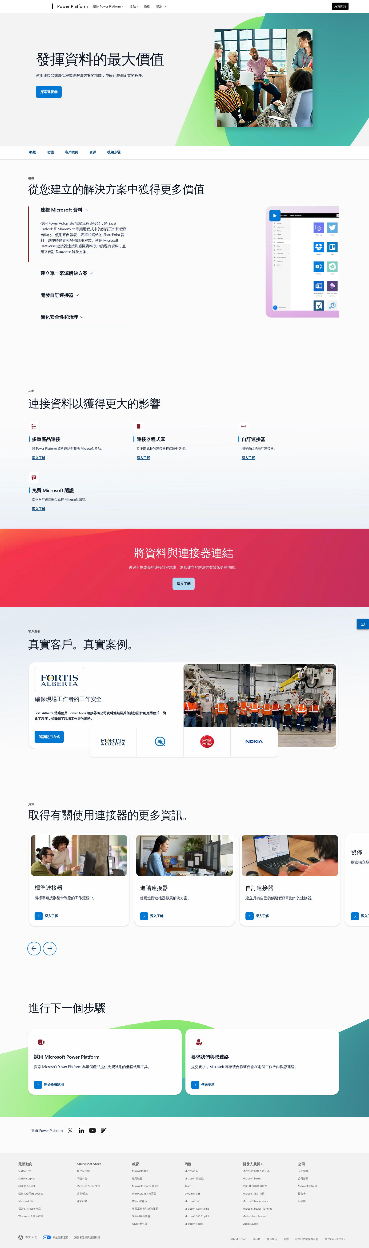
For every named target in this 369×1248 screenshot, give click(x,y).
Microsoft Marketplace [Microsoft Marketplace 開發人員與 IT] (256, 1201)
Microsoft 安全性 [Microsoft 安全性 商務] (194, 1178)
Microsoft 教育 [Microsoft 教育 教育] (140, 1171)
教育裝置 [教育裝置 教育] (137, 1178)
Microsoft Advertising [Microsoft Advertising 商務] (196, 1208)
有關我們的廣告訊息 (306, 1239)
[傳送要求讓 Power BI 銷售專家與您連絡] (202, 1085)
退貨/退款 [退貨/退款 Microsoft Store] (82, 1193)
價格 (147, 6)
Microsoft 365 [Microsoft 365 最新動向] (26, 1201)
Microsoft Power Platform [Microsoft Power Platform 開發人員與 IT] (257, 1208)
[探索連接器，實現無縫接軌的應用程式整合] (49, 92)
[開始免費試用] (49, 1085)
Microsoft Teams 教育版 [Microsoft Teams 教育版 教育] (146, 1186)
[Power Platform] (72, 6)
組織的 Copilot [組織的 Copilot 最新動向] (26, 1186)
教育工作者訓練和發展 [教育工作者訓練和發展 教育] (145, 1208)
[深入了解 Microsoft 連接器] (183, 584)
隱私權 (257, 1239)
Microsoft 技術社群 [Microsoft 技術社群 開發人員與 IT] (254, 1193)
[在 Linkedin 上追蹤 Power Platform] (81, 1130)
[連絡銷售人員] (362, 624)
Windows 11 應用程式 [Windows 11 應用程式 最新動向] (30, 1216)
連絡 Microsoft (238, 1239)
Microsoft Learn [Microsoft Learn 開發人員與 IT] (252, 1178)
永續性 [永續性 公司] (302, 1201)
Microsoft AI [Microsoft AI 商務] (191, 1171)
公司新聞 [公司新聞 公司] (303, 1178)
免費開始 (340, 6)
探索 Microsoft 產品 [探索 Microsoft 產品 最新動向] (29, 1208)
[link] (32, 154)
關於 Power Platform (107, 6)
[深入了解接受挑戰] (38, 458)
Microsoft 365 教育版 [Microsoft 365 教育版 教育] (144, 1193)
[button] (162, 215)
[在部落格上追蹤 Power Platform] (104, 1130)
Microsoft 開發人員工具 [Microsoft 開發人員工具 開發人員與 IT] (256, 1171)
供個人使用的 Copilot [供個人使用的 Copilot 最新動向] (30, 1193)
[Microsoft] (34, 6)
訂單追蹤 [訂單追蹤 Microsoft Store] (82, 1201)
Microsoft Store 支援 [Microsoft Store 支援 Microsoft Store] (88, 1186)
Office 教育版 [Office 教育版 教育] (139, 1201)
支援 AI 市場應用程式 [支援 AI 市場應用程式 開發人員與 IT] (255, 1186)
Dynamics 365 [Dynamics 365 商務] (192, 1193)
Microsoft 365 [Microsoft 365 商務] (192, 1201)
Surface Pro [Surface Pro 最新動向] (24, 1171)
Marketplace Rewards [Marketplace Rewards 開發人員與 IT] (255, 1216)
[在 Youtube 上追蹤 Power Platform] (92, 1130)
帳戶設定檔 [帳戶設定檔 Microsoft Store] (83, 1171)
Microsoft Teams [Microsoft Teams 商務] (194, 1223)
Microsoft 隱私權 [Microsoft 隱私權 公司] (307, 1186)
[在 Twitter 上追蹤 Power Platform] (70, 1130)
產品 (133, 6)
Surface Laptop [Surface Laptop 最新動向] (26, 1178)
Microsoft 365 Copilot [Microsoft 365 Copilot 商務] (196, 1216)
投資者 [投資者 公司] (302, 1193)
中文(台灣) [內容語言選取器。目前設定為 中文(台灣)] (31, 1237)
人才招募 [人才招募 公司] (303, 1171)
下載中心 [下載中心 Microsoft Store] (82, 1178)
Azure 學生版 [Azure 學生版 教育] (139, 1223)
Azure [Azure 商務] (187, 1186)
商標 (286, 1239)
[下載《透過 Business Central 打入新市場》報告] (46, 916)
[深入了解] (143, 458)
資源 (159, 6)
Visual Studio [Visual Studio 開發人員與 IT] (250, 1223)
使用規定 (272, 1239)
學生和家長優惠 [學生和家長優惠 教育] (141, 1216)
